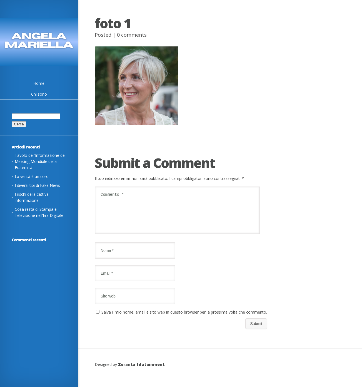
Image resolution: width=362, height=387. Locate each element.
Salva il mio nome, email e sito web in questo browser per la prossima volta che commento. (184, 318)
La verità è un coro (32, 176)
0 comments (132, 34)
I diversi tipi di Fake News (37, 185)
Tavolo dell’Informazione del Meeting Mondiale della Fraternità (40, 161)
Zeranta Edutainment (141, 371)
